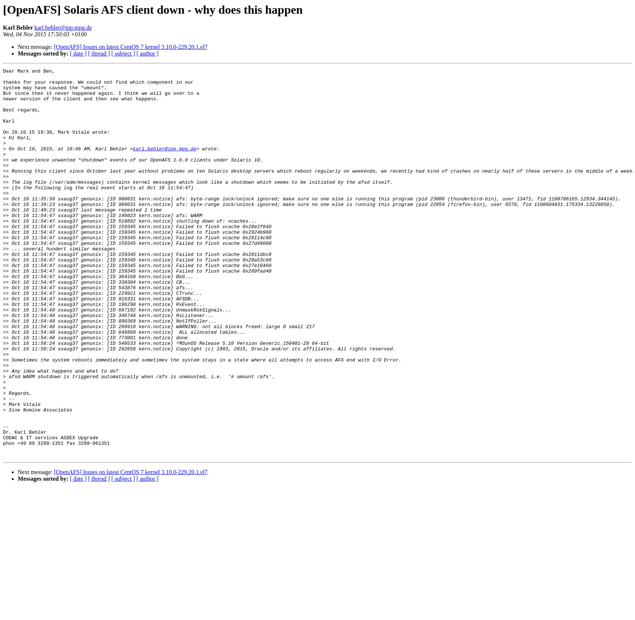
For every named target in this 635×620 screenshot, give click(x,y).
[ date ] (78, 53)
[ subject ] (123, 53)
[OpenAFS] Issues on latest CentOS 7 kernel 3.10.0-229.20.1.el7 (131, 47)
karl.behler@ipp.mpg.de (63, 27)
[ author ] (148, 53)
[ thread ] (99, 53)
